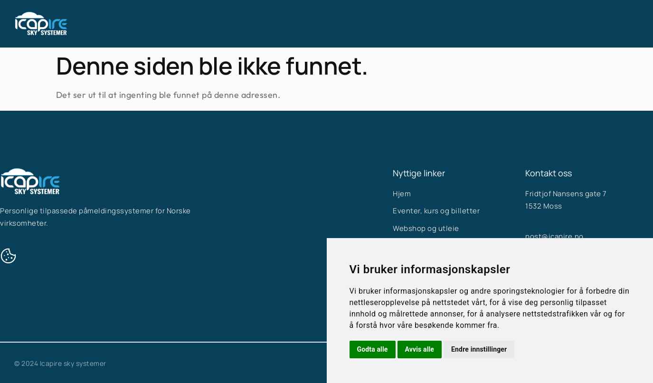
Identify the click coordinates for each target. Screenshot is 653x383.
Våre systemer (322, 24)
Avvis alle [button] (420, 349)
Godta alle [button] (372, 349)
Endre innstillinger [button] (479, 349)
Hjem (264, 24)
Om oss (385, 24)
